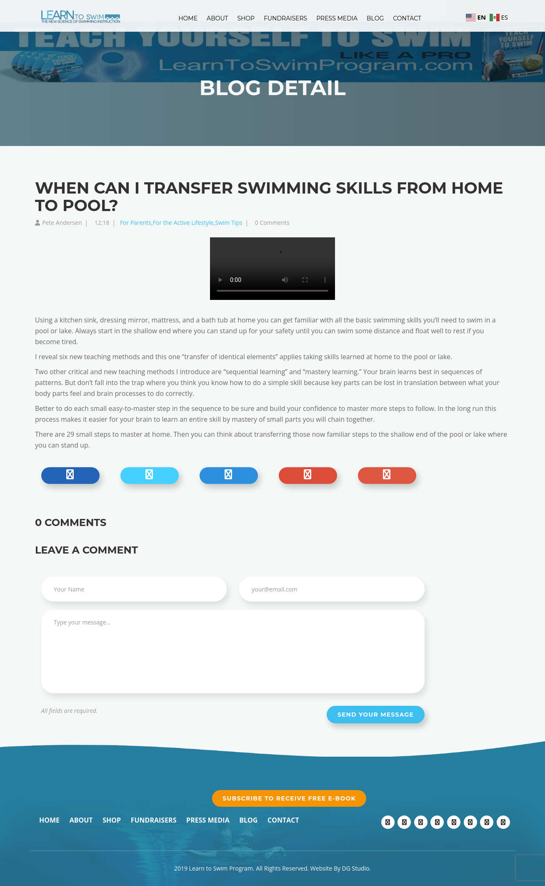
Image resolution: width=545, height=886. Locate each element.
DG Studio (356, 868)
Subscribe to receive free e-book (289, 798)
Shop (246, 18)
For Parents (135, 223)
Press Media (337, 18)
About (217, 18)
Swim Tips (228, 223)
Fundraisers (285, 18)
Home (188, 18)
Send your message (376, 714)
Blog (375, 18)
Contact (407, 18)
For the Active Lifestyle (183, 223)
